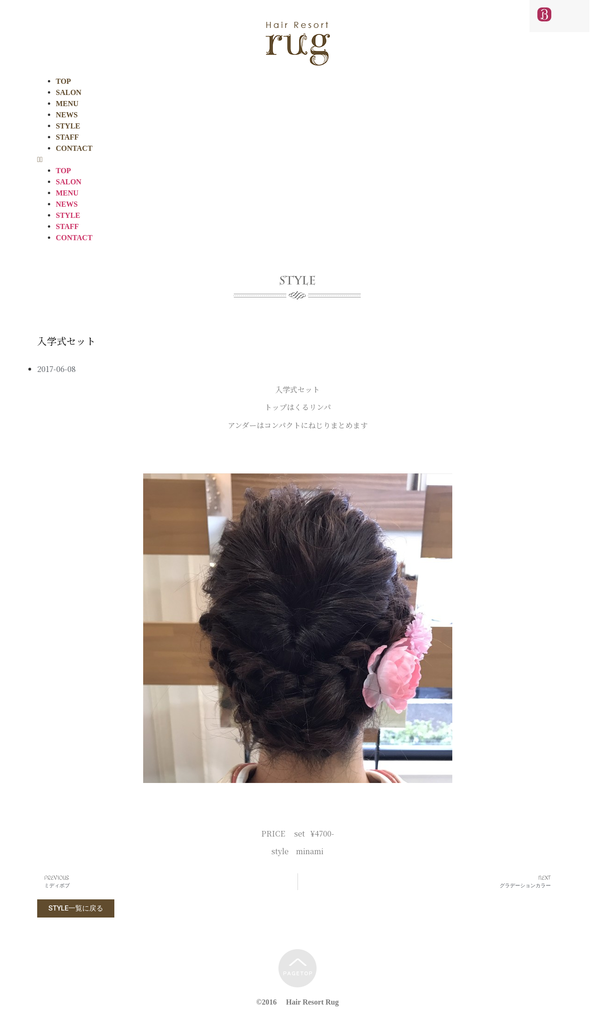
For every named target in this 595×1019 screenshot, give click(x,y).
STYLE (68, 126)
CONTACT (74, 148)
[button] (297, 159)
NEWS (67, 115)
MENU (67, 104)
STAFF (67, 137)
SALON (68, 92)
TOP (63, 81)
